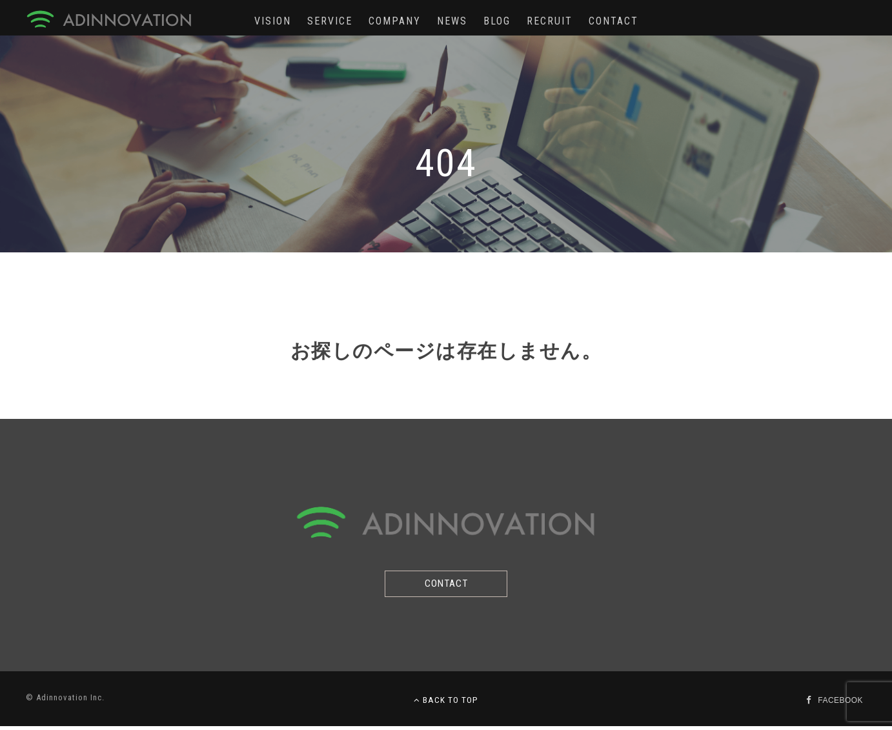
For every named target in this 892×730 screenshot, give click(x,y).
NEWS (452, 21)
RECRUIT (550, 21)
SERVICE (329, 21)
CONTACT (613, 21)
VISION (272, 21)
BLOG (497, 21)
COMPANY (395, 21)
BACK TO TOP (446, 703)
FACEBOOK (838, 704)
